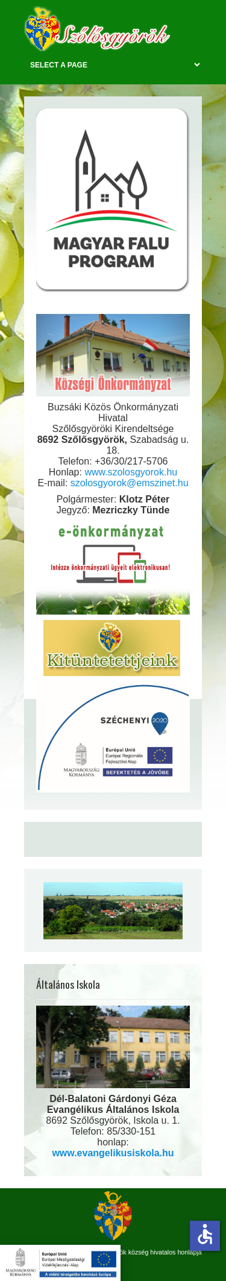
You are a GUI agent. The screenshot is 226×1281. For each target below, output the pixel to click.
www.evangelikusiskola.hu (113, 1153)
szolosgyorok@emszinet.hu (130, 483)
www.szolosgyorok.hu (130, 472)
